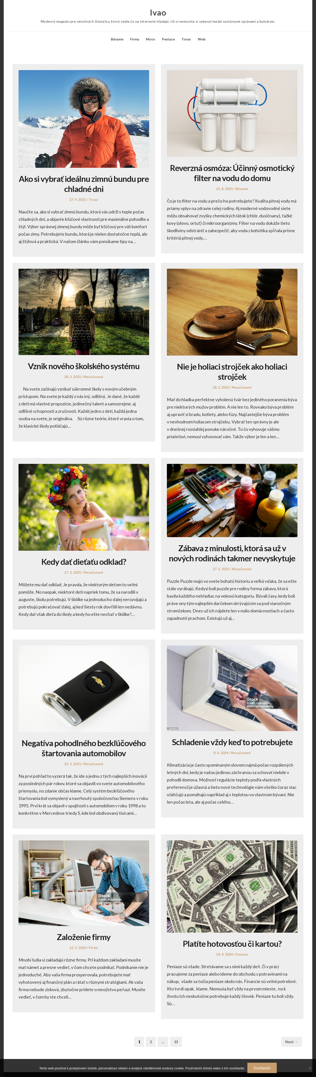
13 (178, 1041)
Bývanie (117, 39)
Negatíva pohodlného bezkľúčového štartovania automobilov (83, 748)
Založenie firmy (83, 937)
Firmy (134, 39)
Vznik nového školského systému (83, 366)
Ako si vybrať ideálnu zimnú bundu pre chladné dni (83, 183)
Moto (150, 39)
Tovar (186, 39)
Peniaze (168, 39)
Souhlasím (262, 1068)
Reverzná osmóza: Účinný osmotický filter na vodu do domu (232, 173)
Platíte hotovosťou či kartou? (232, 943)
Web (201, 39)
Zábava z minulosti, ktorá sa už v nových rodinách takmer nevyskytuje (232, 553)
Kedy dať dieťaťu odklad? (83, 561)
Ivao (158, 12)
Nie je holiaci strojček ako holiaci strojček (232, 371)
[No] (309, 1068)
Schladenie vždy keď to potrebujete (232, 742)
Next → (291, 1042)
